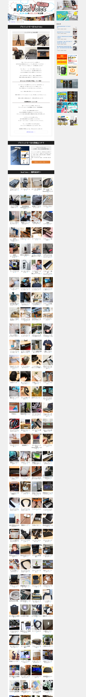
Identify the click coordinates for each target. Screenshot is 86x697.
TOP (9, 21)
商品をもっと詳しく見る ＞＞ (40, 162)
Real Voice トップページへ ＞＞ (31, 692)
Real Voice (13, 21)
